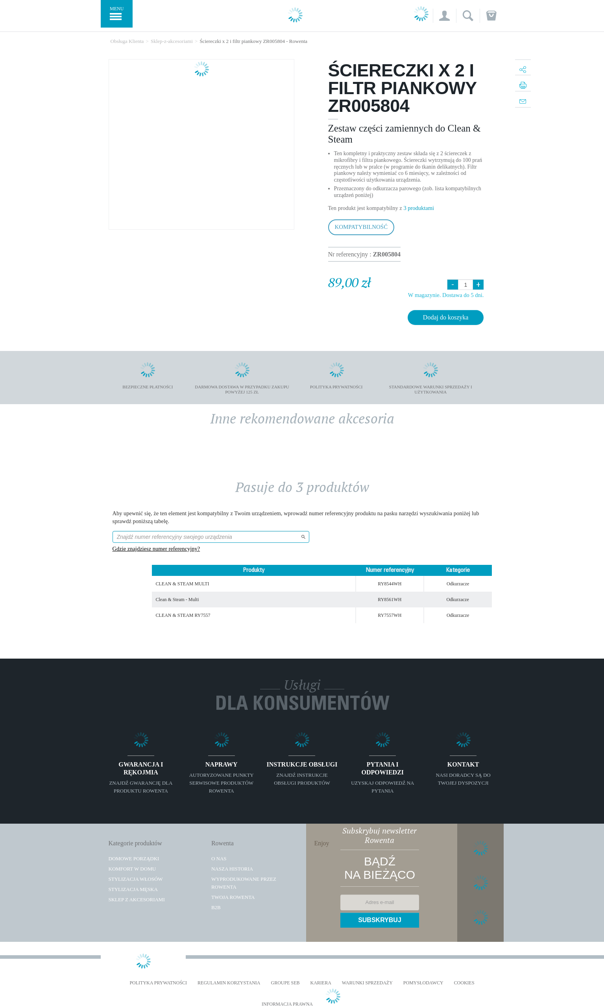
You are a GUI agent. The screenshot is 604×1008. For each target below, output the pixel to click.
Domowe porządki (134, 858)
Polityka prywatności (158, 983)
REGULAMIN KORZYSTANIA (229, 983)
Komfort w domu (132, 869)
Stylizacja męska (133, 889)
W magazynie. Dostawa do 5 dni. (446, 295)
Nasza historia (232, 869)
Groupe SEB (285, 983)
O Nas (219, 858)
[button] (444, 16)
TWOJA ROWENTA (233, 897)
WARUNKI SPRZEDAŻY (367, 983)
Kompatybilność (361, 227)
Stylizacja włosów (136, 879)
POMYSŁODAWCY (423, 983)
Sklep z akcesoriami (137, 899)
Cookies (464, 983)
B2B (216, 907)
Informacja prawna (287, 1004)
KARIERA (320, 983)
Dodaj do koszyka (446, 317)
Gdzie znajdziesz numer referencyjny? (156, 549)
